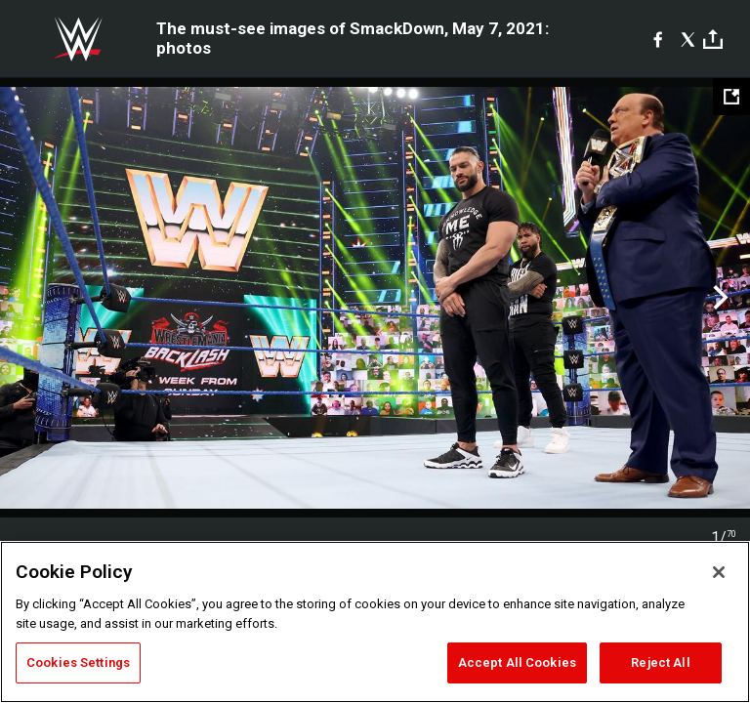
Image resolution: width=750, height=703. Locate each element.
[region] (375, 622)
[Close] (718, 572)
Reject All (660, 662)
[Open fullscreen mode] (731, 96)
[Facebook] (658, 39)
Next (718, 298)
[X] (688, 39)
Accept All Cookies (517, 662)
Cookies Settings (78, 662)
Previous (32, 298)
